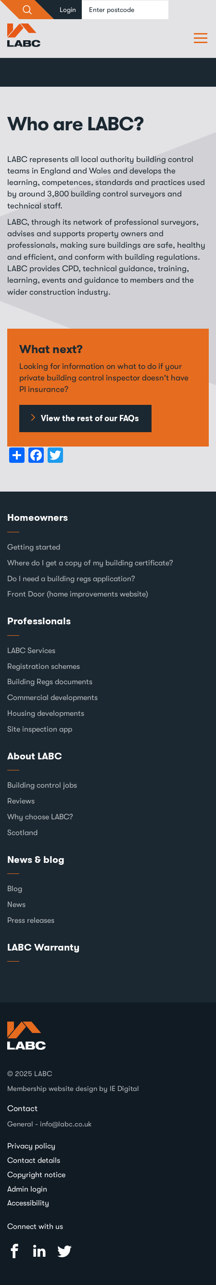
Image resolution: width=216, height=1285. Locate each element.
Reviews (21, 801)
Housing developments (45, 713)
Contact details (33, 1160)
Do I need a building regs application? (71, 578)
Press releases (30, 920)
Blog (14, 888)
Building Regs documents (49, 681)
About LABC (34, 756)
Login (68, 9)
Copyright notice (36, 1174)
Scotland (22, 832)
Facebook (14, 1251)
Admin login (27, 1189)
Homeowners (37, 517)
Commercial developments (52, 697)
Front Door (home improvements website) (77, 594)
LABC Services (31, 650)
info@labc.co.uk (66, 1124)
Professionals (39, 621)
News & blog (35, 859)
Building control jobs (42, 785)
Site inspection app (39, 729)
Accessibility (28, 1203)
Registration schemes (43, 666)
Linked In (39, 1251)
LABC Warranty (43, 947)
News (16, 904)
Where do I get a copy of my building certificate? (90, 563)
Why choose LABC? (40, 817)
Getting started (33, 547)
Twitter (64, 1251)
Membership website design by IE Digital (73, 1088)
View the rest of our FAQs (90, 418)
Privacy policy (31, 1146)
